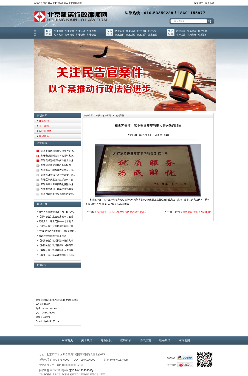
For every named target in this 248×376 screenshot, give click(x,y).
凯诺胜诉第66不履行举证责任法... (58, 174)
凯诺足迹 (80, 31)
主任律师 (44, 125)
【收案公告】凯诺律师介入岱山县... (57, 250)
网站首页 (67, 340)
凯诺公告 (91, 34)
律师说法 (180, 34)
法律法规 (145, 340)
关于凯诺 (86, 340)
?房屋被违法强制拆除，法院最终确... (57, 231)
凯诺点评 (130, 31)
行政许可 (152, 31)
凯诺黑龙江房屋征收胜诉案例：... (58, 165)
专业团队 (106, 340)
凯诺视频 (80, 34)
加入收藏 (209, 3)
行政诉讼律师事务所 (79, 374)
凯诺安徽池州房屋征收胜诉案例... (58, 151)
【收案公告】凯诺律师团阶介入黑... (57, 255)
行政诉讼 (130, 34)
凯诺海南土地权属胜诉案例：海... (58, 170)
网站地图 (184, 340)
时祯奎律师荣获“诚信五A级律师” (193, 212)
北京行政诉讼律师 (60, 374)
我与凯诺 (191, 34)
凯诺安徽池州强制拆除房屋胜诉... (58, 160)
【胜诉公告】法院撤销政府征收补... (57, 226)
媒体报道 (69, 34)
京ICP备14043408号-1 (82, 370)
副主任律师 (45, 131)
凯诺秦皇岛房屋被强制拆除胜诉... (58, 184)
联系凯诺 (164, 340)
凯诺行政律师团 (97, 374)
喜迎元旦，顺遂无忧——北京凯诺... (57, 221)
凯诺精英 (58, 31)
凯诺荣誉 (69, 31)
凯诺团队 (44, 136)
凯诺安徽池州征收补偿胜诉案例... (58, 155)
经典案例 (58, 34)
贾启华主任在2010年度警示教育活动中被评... (121, 212)
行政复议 (119, 34)
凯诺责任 (91, 31)
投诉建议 (191, 31)
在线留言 (180, 31)
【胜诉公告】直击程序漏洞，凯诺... (57, 216)
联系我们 (198, 3)
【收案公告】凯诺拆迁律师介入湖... (57, 240)
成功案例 (125, 340)
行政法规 (141, 31)
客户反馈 (202, 31)
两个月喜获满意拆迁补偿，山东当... (57, 212)
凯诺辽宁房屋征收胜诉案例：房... (58, 179)
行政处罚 (141, 34)
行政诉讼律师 (45, 374)
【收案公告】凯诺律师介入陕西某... (57, 245)
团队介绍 (44, 120)
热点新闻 (119, 31)
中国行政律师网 (103, 115)
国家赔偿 (152, 34)
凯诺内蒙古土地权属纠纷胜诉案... (58, 194)
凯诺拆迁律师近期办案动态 (52, 235)
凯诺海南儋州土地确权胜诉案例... (58, 189)
